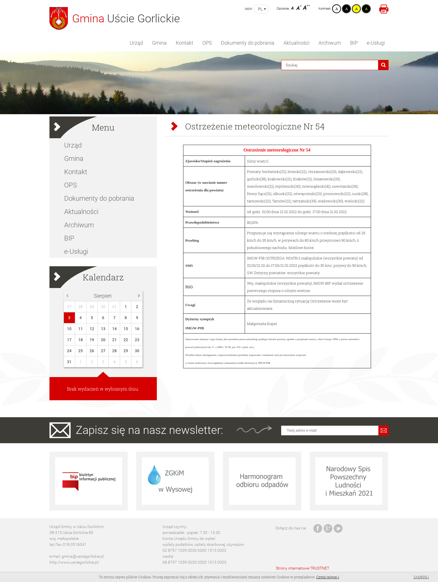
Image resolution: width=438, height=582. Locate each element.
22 (125, 339)
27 (69, 306)
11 (80, 328)
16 (137, 328)
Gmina (159, 43)
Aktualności (296, 43)
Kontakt (184, 43)
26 (92, 351)
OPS (207, 43)
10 (69, 328)
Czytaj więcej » (327, 577)
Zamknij (421, 577)
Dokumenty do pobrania (247, 43)
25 (80, 351)
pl (260, 9)
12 (92, 328)
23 (137, 339)
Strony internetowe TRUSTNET (302, 568)
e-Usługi (376, 43)
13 (103, 328)
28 (80, 306)
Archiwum (329, 43)
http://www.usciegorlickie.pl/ (74, 562)
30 (103, 306)
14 (114, 328)
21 (114, 339)
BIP (354, 43)
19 (92, 339)
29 (92, 306)
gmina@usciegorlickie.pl (83, 556)
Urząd (136, 43)
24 (69, 351)
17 (69, 339)
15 (125, 328)
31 (114, 306)
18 (80, 339)
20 (103, 339)
